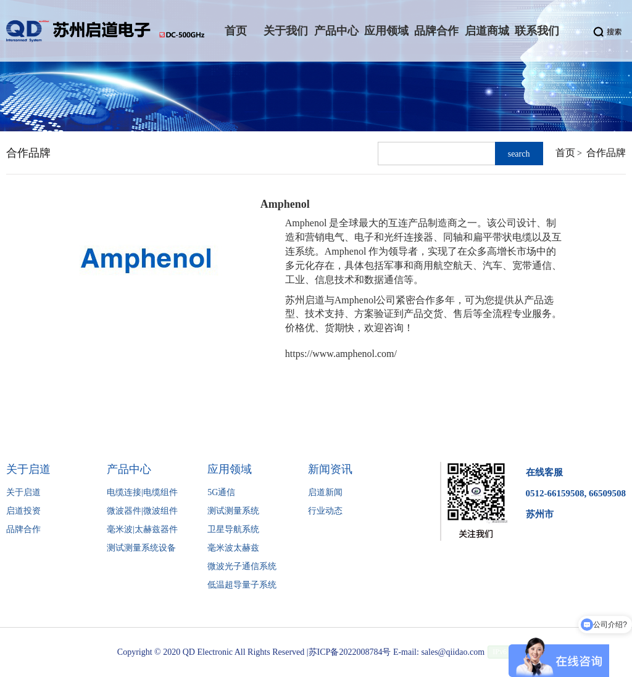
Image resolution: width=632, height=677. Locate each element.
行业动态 (325, 510)
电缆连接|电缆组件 (142, 492)
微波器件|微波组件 (142, 510)
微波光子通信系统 (241, 566)
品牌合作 (23, 529)
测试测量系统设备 (141, 547)
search (519, 153)
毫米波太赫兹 (233, 547)
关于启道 (23, 492)
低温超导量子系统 (241, 584)
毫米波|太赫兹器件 (142, 529)
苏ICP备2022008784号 (350, 652)
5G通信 (221, 492)
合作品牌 (606, 152)
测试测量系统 (233, 510)
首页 (565, 152)
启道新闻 (325, 492)
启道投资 (23, 510)
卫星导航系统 (233, 529)
